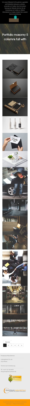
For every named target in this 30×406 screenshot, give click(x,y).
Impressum (9, 403)
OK (15, 17)
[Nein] (14, 20)
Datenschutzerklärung (18, 403)
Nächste (7, 342)
